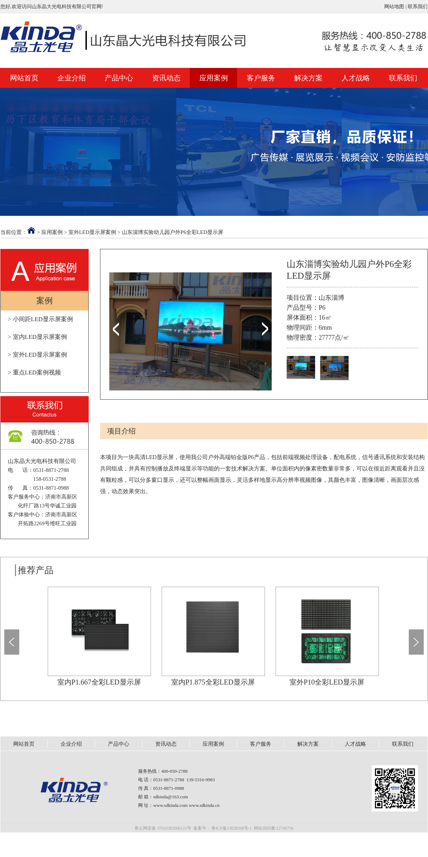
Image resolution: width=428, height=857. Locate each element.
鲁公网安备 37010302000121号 (163, 828)
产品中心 (119, 78)
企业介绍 (71, 78)
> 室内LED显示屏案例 (37, 337)
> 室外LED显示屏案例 (37, 354)
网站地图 (394, 6)
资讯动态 (166, 78)
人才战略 (355, 78)
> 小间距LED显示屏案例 (40, 319)
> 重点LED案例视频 (34, 372)
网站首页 (24, 78)
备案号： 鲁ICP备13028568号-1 (222, 828)
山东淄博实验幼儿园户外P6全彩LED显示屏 (172, 232)
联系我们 (418, 6)
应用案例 (213, 78)
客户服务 (261, 78)
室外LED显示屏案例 (92, 232)
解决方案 (308, 78)
